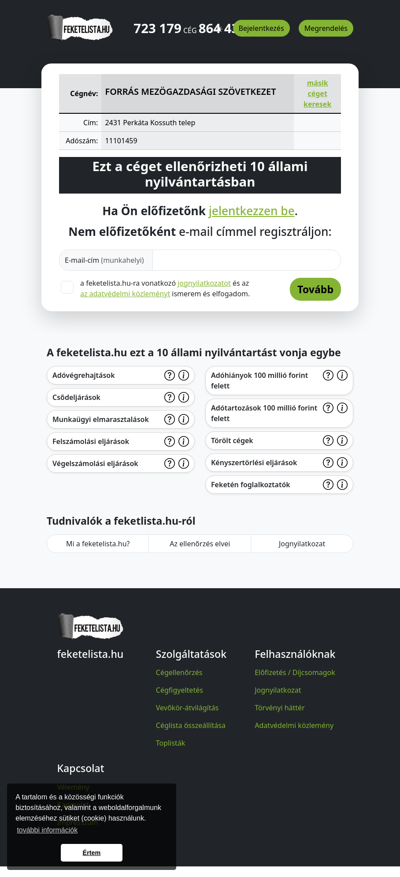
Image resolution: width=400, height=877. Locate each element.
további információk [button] (47, 830)
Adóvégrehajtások (83, 375)
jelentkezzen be (252, 211)
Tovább (315, 289)
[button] (218, 25)
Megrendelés (326, 28)
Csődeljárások (76, 397)
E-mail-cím (104, 260)
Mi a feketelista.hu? (98, 544)
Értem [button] (92, 852)
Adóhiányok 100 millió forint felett (259, 380)
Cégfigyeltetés (179, 690)
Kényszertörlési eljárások (254, 462)
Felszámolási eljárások (90, 441)
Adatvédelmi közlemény (294, 725)
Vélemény (73, 787)
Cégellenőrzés (179, 672)
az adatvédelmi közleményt (125, 294)
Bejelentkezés (261, 28)
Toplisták (170, 743)
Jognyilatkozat (302, 544)
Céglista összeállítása (191, 725)
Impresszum (77, 822)
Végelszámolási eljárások (95, 463)
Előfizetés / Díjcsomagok (295, 672)
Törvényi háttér (280, 708)
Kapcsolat (73, 805)
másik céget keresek (317, 93)
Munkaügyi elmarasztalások (100, 419)
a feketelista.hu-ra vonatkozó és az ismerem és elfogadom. (165, 288)
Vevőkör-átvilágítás (187, 708)
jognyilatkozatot (204, 283)
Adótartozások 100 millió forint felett (264, 413)
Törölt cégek (232, 440)
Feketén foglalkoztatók (250, 484)
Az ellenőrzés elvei (200, 544)
